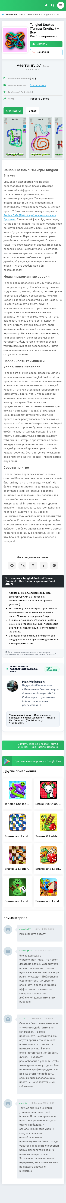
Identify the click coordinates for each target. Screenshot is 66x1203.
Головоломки (38, 85)
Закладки (41, 52)
